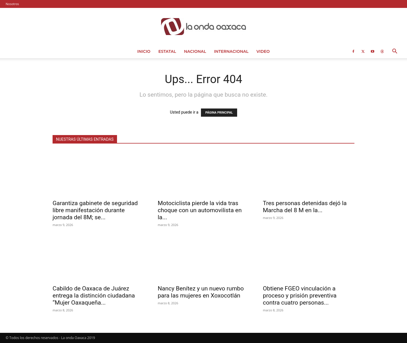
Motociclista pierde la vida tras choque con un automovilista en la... (200, 210)
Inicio (144, 51)
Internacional (231, 51)
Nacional (195, 51)
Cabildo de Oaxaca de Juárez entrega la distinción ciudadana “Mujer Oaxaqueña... (94, 295)
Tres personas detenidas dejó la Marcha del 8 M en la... (305, 207)
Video (263, 51)
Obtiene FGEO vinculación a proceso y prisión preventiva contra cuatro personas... (300, 295)
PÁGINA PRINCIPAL (219, 112)
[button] (394, 52)
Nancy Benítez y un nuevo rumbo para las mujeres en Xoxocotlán (201, 292)
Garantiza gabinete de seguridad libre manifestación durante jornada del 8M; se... (95, 210)
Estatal (167, 51)
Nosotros (12, 4)
